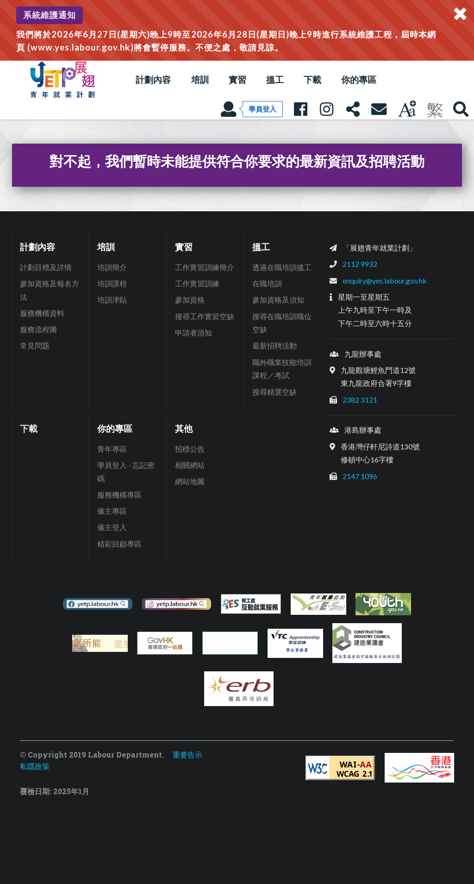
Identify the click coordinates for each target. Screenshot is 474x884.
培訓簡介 (112, 267)
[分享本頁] (353, 109)
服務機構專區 (119, 494)
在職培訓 (267, 283)
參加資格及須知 (278, 299)
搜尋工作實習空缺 (204, 316)
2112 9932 (360, 263)
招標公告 (190, 448)
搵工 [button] (275, 79)
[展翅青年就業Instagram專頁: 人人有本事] (326, 109)
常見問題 (35, 345)
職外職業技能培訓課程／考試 (282, 369)
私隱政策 (35, 766)
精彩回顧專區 (119, 543)
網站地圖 (190, 481)
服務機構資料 (42, 313)
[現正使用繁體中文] (435, 109)
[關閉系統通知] (460, 14)
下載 (312, 79)
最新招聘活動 (274, 345)
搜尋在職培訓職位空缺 (282, 323)
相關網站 (190, 465)
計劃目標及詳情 (46, 267)
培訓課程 (112, 283)
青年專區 (112, 448)
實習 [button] (237, 79)
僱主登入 (112, 527)
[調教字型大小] (407, 109)
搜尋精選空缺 (274, 391)
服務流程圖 (38, 329)
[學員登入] (251, 109)
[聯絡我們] (379, 109)
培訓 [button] (200, 79)
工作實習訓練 (197, 283)
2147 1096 (360, 476)
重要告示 (187, 754)
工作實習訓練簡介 (204, 267)
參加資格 (190, 299)
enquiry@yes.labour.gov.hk (385, 280)
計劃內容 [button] (153, 79)
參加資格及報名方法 (49, 290)
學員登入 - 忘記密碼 (126, 472)
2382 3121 (360, 399)
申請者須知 (193, 332)
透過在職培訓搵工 (282, 267)
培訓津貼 (112, 299)
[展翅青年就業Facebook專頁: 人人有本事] (300, 109)
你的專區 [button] (358, 79)
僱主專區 (112, 510)
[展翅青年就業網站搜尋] (461, 109)
